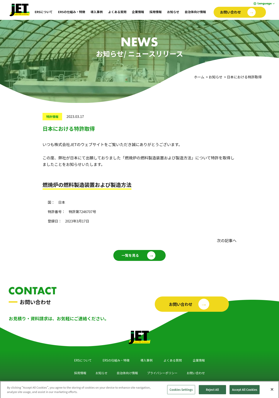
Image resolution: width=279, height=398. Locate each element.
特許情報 (52, 116)
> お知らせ (214, 76)
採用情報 (156, 12)
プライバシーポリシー (162, 373)
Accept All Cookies (244, 391)
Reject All (212, 391)
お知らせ (173, 12)
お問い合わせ (196, 373)
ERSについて (44, 12)
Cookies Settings (181, 391)
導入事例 (96, 12)
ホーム (199, 76)
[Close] (272, 391)
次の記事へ (226, 240)
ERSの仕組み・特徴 (71, 12)
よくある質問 (117, 12)
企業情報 (138, 12)
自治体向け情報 (195, 12)
